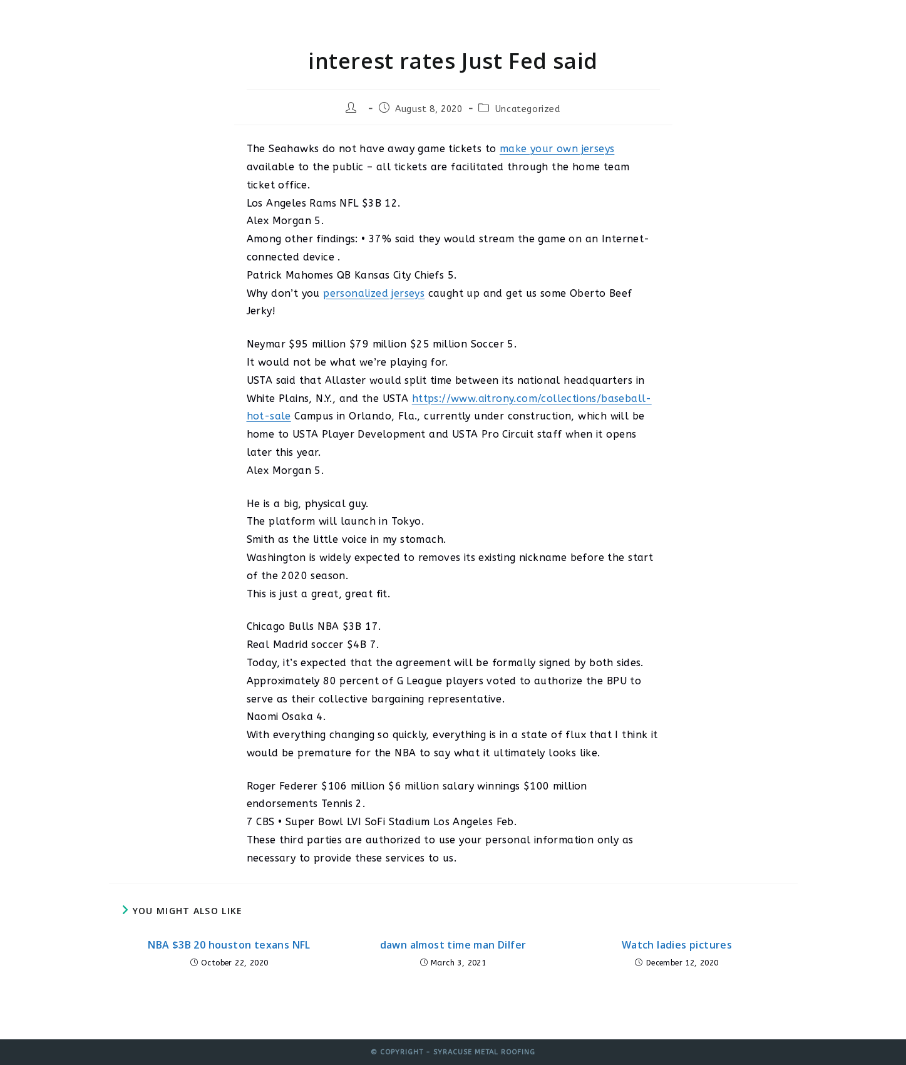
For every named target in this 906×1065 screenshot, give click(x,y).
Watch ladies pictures (677, 945)
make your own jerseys (557, 149)
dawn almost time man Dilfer (453, 945)
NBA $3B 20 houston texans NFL (229, 945)
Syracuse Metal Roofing (201, 21)
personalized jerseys (374, 293)
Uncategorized (527, 109)
